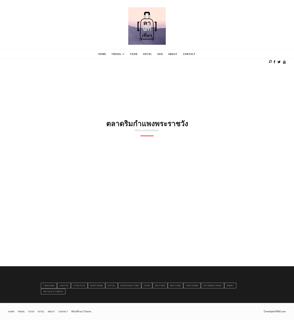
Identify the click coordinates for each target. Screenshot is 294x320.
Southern (192, 285)
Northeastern (129, 285)
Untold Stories (53, 291)
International (212, 285)
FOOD (147, 285)
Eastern (160, 285)
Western (175, 285)
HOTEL (112, 285)
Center (63, 285)
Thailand (49, 285)
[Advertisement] (112, 84)
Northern (96, 285)
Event (230, 285)
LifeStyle (79, 285)
